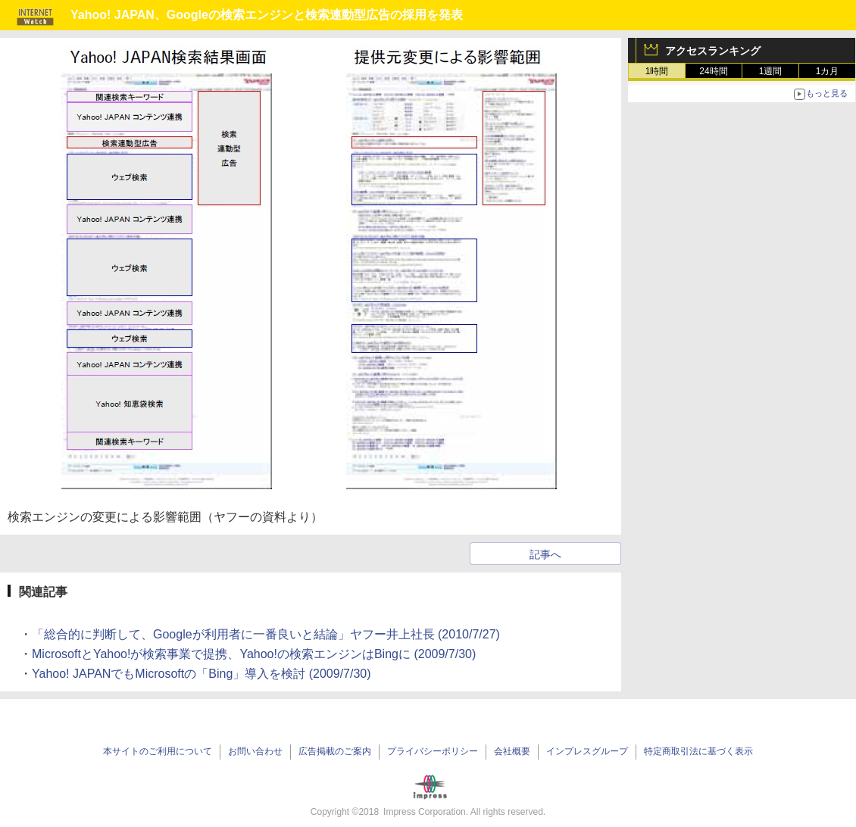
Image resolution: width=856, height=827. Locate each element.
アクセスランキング (713, 51)
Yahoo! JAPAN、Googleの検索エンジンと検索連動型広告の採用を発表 (266, 14)
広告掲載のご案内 (334, 751)
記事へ (545, 554)
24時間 (713, 71)
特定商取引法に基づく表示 (698, 751)
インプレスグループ (587, 751)
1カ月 (827, 71)
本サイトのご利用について (157, 751)
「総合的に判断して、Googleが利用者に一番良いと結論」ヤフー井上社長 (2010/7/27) (266, 634)
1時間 (657, 71)
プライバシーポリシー (432, 751)
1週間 (771, 71)
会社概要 (512, 751)
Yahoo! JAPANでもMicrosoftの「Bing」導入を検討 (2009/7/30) (201, 673)
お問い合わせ (255, 751)
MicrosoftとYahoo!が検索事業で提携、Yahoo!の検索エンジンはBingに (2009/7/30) (254, 654)
